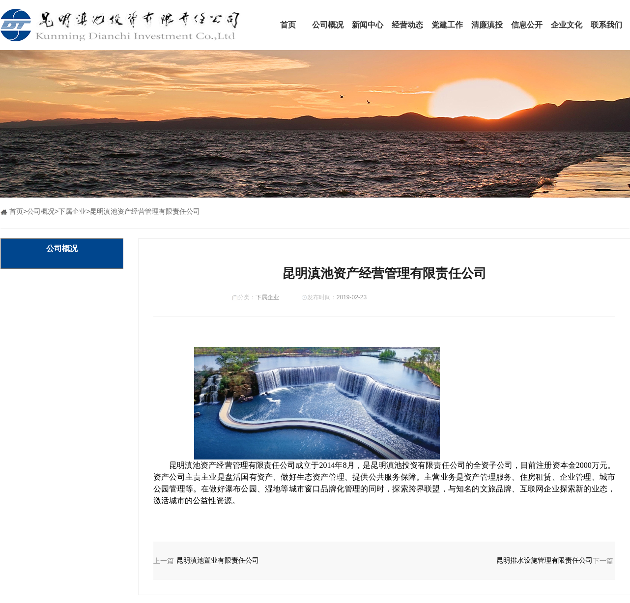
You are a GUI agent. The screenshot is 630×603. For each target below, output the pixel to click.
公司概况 (328, 25)
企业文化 (566, 25)
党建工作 (447, 25)
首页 (288, 25)
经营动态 (407, 25)
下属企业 (72, 211)
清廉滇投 (487, 25)
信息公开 (527, 25)
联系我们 (606, 25)
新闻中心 (367, 25)
